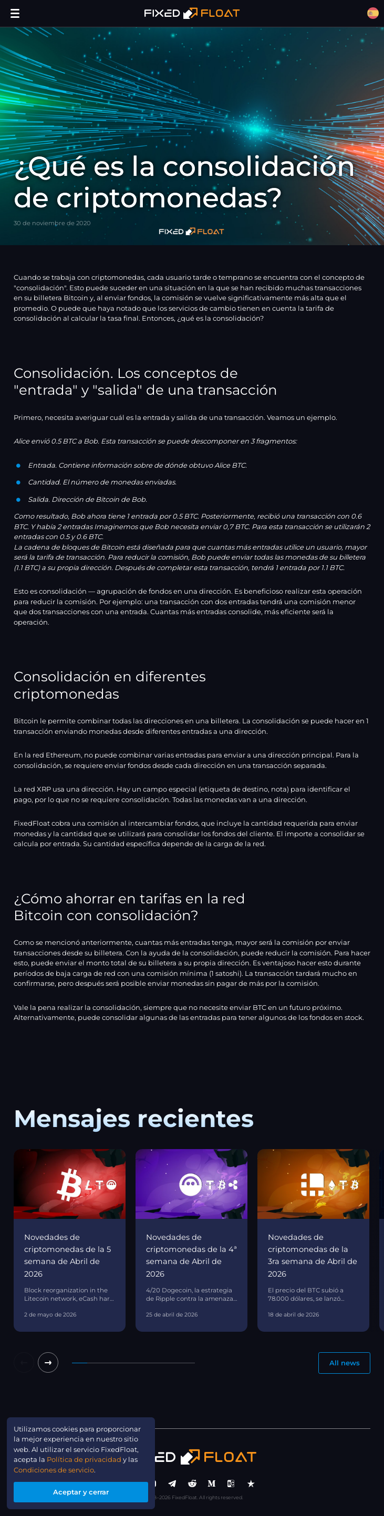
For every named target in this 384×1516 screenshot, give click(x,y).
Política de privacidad (84, 1459)
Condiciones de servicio (54, 1470)
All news (344, 1363)
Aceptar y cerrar (81, 1492)
